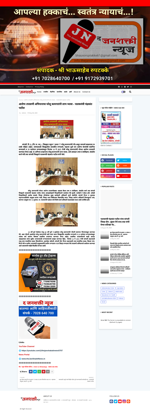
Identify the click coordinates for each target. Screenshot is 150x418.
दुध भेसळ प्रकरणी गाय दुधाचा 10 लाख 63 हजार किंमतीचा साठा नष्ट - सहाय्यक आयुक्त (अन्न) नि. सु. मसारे (120, 234)
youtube (125, 176)
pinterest (109, 171)
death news (118, 291)
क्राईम (65, 92)
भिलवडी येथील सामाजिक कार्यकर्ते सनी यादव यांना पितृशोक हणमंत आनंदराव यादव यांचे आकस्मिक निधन (120, 245)
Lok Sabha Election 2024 (109, 298)
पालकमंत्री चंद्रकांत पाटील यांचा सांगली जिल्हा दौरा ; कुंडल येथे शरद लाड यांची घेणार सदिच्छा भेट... (115, 222)
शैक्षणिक (52, 92)
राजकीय (45, 92)
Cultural (110, 291)
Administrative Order (108, 288)
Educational (105, 295)
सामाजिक (59, 92)
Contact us (29, 87)
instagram (109, 176)
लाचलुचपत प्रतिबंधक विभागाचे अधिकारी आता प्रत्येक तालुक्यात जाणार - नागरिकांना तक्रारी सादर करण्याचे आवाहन (120, 269)
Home (39, 92)
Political (121, 298)
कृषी (70, 92)
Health (113, 295)
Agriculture (120, 288)
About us (77, 92)
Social (103, 302)
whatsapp (109, 166)
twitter (125, 160)
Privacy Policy (39, 87)
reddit (125, 166)
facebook (109, 160)
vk (125, 171)
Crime (103, 291)
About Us (21, 87)
